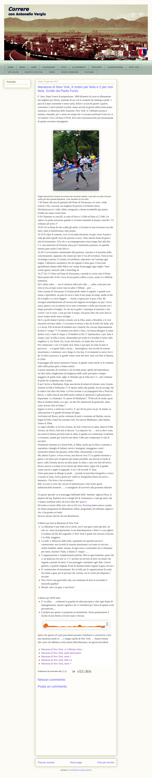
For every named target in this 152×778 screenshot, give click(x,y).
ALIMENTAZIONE (115, 67)
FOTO (63, 67)
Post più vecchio (105, 762)
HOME (11, 67)
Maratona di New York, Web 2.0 (56, 660)
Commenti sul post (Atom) (80, 770)
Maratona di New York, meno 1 (56, 656)
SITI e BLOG (13, 72)
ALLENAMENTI (79, 67)
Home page (76, 762)
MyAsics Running (83, 505)
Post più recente (46, 762)
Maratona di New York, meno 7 (56, 663)
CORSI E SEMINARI (70, 72)
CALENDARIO (48, 67)
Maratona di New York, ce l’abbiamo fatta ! (62, 649)
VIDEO (52, 72)
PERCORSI (97, 67)
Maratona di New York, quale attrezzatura (61, 653)
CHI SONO (89, 72)
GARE (34, 67)
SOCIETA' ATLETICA (34, 72)
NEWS (22, 67)
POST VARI (134, 67)
